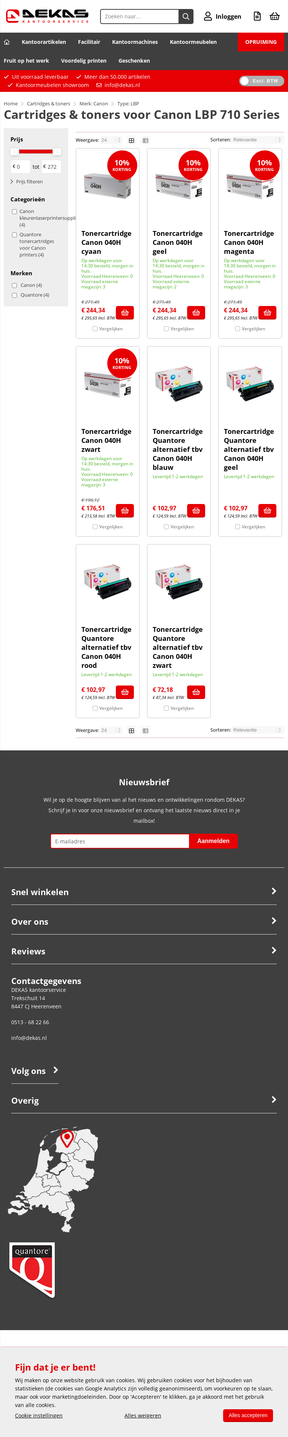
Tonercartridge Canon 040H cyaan (106, 242)
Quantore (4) (35, 294)
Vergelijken (111, 329)
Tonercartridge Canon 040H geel (178, 242)
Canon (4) (31, 285)
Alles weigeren (142, 1415)
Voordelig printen (83, 60)
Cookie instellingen (39, 1415)
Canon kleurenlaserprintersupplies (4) (40, 218)
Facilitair (89, 41)
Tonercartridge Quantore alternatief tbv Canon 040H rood (106, 647)
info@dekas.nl (122, 84)
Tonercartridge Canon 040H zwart (106, 440)
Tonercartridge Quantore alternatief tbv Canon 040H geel (249, 449)
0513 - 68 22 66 (30, 1022)
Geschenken (134, 60)
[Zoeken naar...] (185, 16)
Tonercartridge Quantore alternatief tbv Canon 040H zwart (178, 647)
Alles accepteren (247, 1415)
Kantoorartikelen (44, 41)
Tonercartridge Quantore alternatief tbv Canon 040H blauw (178, 449)
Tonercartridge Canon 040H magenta (249, 242)
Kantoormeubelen (193, 41)
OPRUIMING (261, 41)
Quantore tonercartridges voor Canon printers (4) (37, 244)
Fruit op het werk (26, 60)
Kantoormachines (135, 41)
